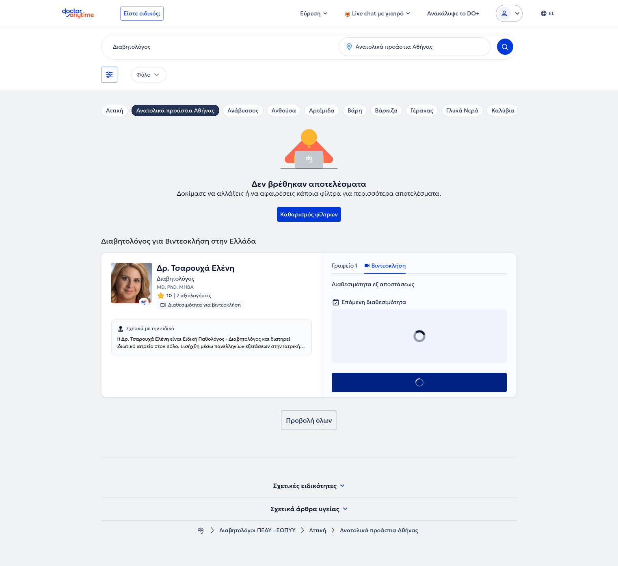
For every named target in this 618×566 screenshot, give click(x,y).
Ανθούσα (284, 110)
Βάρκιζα (386, 110)
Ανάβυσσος (243, 110)
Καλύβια (502, 110)
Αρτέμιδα (322, 110)
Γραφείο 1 (345, 265)
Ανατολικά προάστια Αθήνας (175, 110)
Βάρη (355, 110)
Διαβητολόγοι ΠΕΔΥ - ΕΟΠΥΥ (257, 530)
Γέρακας (422, 110)
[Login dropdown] (509, 13)
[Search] (505, 47)
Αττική (114, 110)
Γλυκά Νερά (462, 110)
